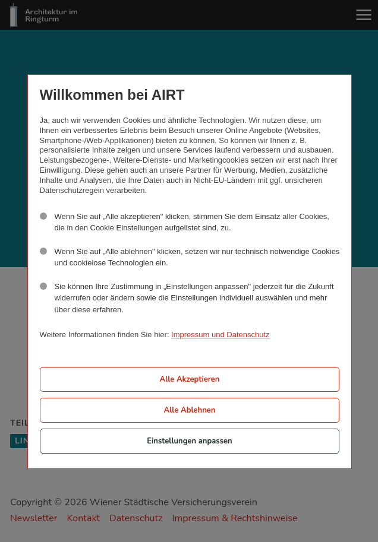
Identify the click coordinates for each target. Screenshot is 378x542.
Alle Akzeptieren (189, 379)
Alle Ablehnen (190, 410)
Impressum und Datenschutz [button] (220, 334)
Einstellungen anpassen (189, 441)
